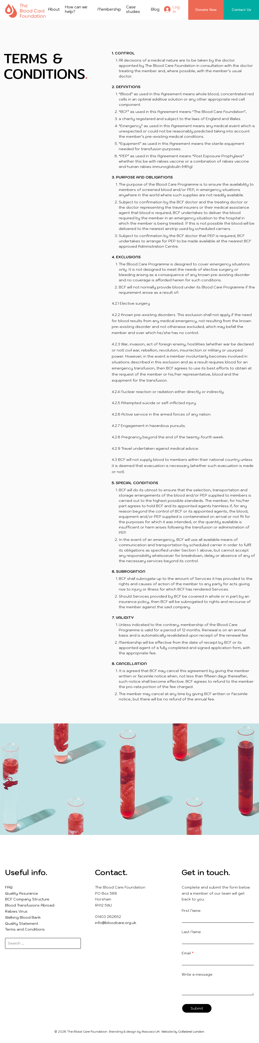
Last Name (191, 932)
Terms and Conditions (25, 929)
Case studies (133, 9)
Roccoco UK (151, 1031)
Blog (155, 9)
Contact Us (241, 9)
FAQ (9, 887)
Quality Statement (21, 923)
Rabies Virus (16, 911)
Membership (109, 9)
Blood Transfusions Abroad (29, 905)
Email (188, 953)
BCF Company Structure (27, 899)
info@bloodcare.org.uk (115, 922)
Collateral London (191, 1031)
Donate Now (206, 9)
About (54, 9)
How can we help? (76, 9)
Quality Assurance (21, 893)
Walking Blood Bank (23, 917)
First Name (191, 910)
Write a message (197, 974)
